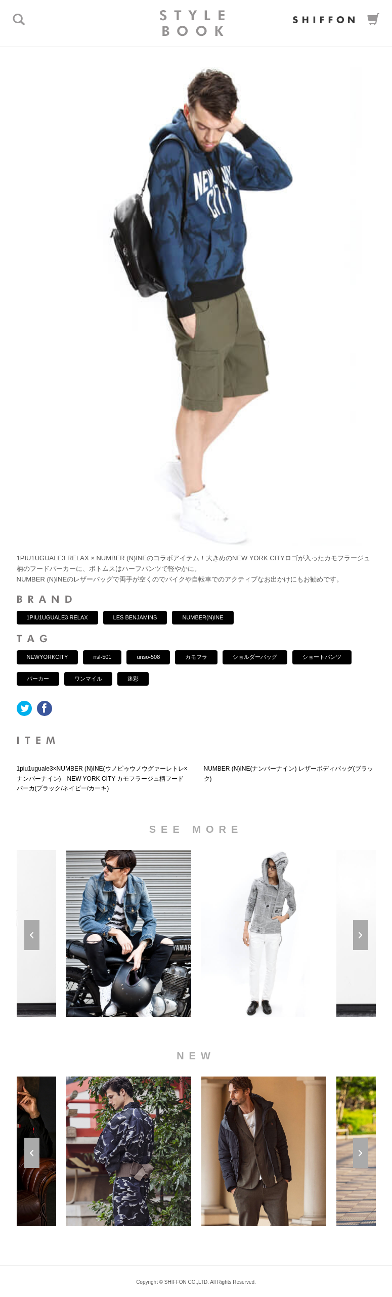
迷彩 (133, 679)
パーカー (38, 679)
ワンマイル (88, 679)
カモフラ (196, 657)
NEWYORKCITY (47, 657)
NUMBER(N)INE (202, 617)
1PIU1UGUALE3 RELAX (57, 617)
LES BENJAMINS (135, 617)
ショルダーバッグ (255, 657)
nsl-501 (102, 657)
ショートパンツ (321, 657)
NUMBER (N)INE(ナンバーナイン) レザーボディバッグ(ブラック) (288, 773)
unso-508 (148, 657)
